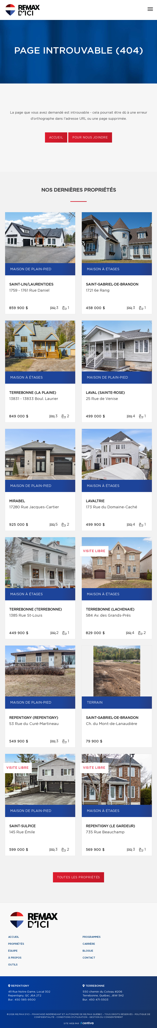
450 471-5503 (98, 999)
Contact (89, 958)
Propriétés (16, 944)
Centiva (87, 1023)
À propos (14, 958)
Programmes (92, 937)
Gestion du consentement (106, 1017)
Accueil (56, 137)
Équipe (13, 951)
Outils (13, 964)
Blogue (88, 951)
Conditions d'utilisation (71, 1017)
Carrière (89, 944)
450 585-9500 (25, 999)
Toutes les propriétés (78, 877)
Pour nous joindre (90, 137)
